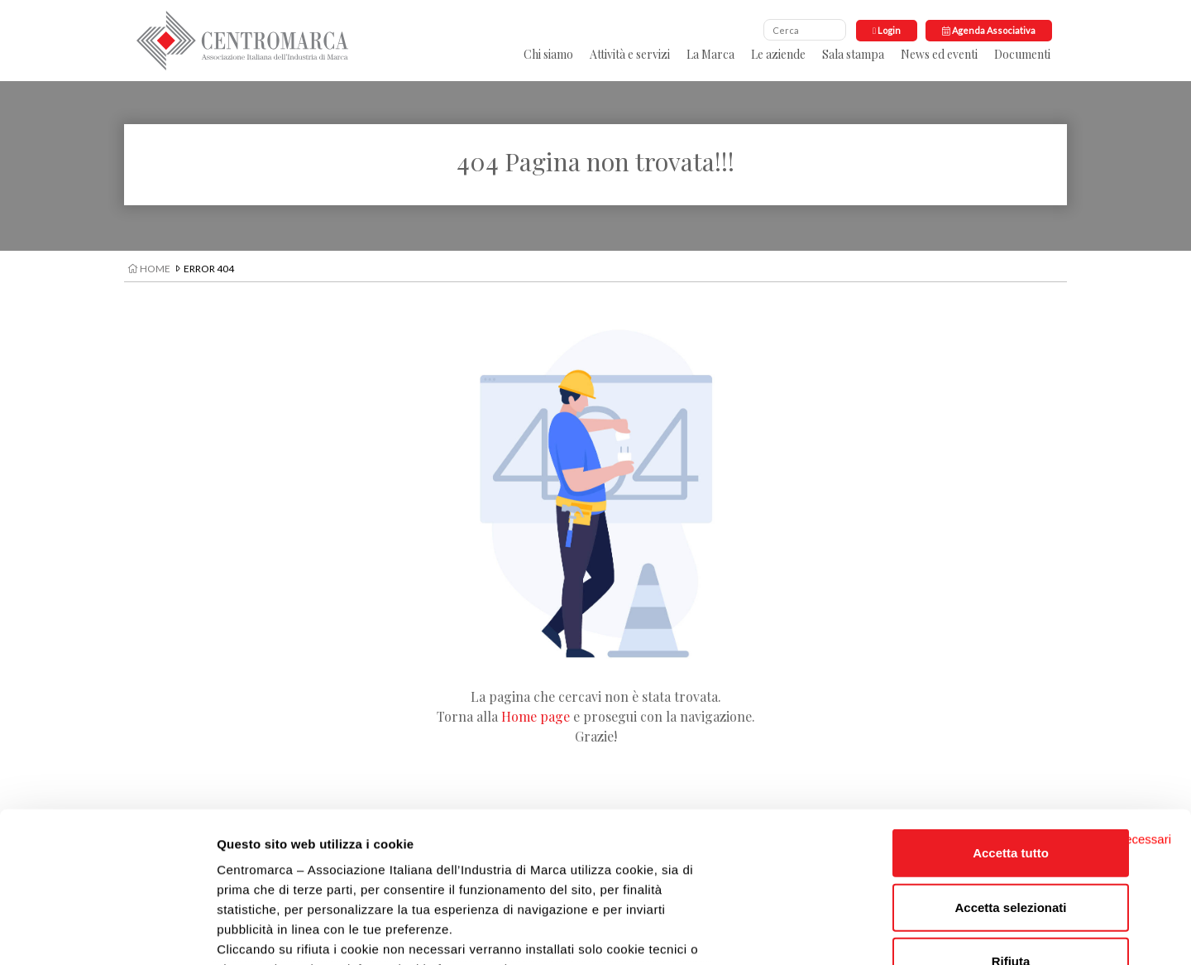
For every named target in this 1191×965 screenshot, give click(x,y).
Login (887, 30)
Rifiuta (1011, 821)
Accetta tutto (1011, 712)
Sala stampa (853, 54)
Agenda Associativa (989, 30)
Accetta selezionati (1010, 766)
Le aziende (778, 54)
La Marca (710, 54)
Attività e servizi (630, 54)
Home (149, 268)
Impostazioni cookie (885, 932)
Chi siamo (548, 54)
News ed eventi (939, 54)
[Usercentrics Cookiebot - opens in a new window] (107, 932)
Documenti (1022, 54)
